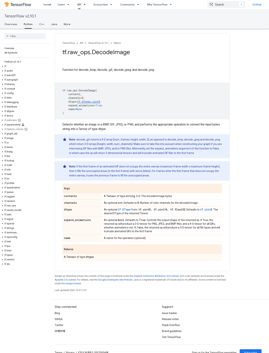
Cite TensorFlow (171, 337)
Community (127, 4)
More (67, 24)
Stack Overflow (171, 325)
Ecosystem (101, 4)
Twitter (59, 325)
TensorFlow (68, 43)
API (81, 43)
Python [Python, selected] (28, 24)
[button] (24, 66)
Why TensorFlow (157, 4)
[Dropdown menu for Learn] (69, 4)
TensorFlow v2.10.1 (20, 16)
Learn (61, 4)
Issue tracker (169, 313)
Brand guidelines (172, 331)
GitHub (257, 4)
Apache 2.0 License (65, 279)
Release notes (170, 319)
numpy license (73, 283)
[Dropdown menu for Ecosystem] (112, 4)
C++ (41, 24)
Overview (10, 24)
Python (117, 43)
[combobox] (226, 4)
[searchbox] (25, 36)
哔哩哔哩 (60, 331)
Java (54, 24)
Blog (57, 313)
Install (47, 4)
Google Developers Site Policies (115, 279)
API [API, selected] (79, 4)
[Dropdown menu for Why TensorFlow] (171, 4)
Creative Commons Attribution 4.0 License (156, 276)
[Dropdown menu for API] (85, 4)
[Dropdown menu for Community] (139, 4)
